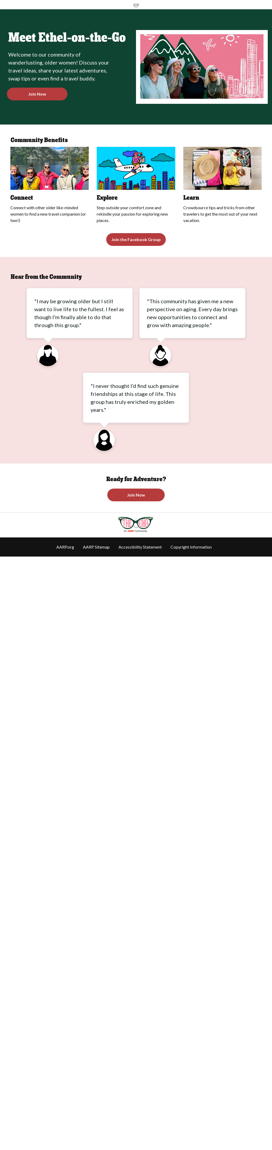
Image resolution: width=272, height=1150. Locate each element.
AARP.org (65, 546)
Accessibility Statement (140, 546)
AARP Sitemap (96, 546)
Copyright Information (191, 546)
